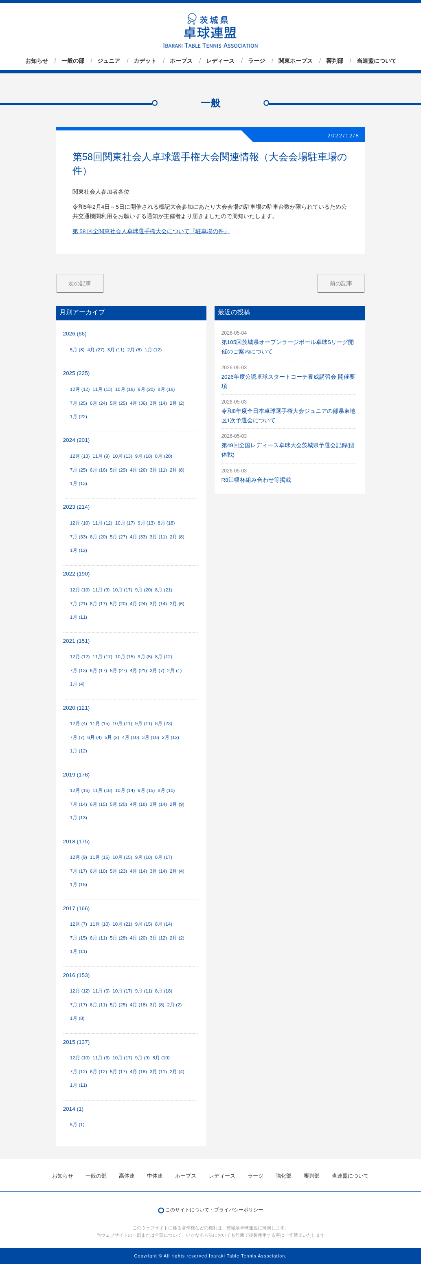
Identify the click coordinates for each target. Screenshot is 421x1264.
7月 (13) (78, 670)
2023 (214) (76, 507)
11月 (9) (101, 456)
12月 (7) (78, 924)
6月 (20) (98, 536)
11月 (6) (101, 990)
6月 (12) (98, 1071)
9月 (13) (146, 523)
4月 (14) (138, 871)
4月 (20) (138, 937)
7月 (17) (78, 871)
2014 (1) (73, 1109)
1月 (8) (77, 1018)
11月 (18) (102, 790)
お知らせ (36, 60)
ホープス (181, 60)
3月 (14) (158, 403)
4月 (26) (138, 470)
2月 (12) (170, 737)
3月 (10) (150, 737)
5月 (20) (118, 603)
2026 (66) (74, 334)
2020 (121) (76, 708)
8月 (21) (163, 589)
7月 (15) (78, 937)
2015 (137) (76, 1042)
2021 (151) (76, 641)
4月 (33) (138, 536)
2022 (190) (76, 574)
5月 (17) (118, 1071)
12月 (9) (78, 857)
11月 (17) (102, 656)
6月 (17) (98, 603)
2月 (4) (177, 871)
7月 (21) (78, 603)
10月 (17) (125, 523)
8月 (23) (163, 723)
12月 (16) (80, 790)
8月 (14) (163, 924)
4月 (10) (130, 737)
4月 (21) (138, 670)
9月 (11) (143, 723)
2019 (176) (76, 775)
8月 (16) (166, 389)
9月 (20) (146, 389)
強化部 (284, 1176)
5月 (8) (77, 349)
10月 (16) (125, 389)
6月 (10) (98, 871)
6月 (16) (98, 470)
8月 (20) (163, 456)
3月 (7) (157, 670)
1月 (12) (153, 349)
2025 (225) (76, 373)
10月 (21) (122, 924)
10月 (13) (122, 456)
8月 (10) (166, 790)
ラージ (256, 60)
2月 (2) (177, 403)
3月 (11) (115, 349)
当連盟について (377, 60)
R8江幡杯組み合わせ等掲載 (256, 480)
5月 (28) (118, 937)
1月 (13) (78, 483)
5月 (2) (112, 737)
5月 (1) (77, 1124)
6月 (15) (98, 804)
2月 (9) (177, 804)
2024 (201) (76, 440)
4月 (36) (138, 403)
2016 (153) (76, 975)
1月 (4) (77, 684)
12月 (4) (78, 723)
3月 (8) (157, 1004)
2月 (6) (177, 603)
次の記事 (79, 283)
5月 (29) (118, 470)
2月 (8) (134, 349)
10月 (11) (122, 723)
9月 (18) (143, 456)
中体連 (155, 1176)
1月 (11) (78, 617)
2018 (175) (76, 841)
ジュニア (108, 60)
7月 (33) (78, 536)
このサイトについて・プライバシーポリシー (214, 1209)
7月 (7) (77, 737)
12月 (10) (80, 523)
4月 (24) (138, 603)
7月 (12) (78, 1071)
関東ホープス (295, 60)
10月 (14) (125, 790)
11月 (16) (100, 857)
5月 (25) (118, 403)
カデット (145, 60)
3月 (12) (158, 937)
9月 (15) (146, 790)
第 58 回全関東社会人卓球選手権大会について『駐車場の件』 (151, 231)
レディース (220, 60)
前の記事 (341, 283)
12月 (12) (80, 389)
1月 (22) (78, 416)
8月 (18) (166, 523)
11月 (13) (102, 389)
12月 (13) (80, 456)
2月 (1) (174, 670)
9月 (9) (142, 1057)
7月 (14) (78, 804)
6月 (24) (98, 403)
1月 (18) (78, 884)
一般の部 (72, 60)
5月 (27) (118, 536)
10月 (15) (125, 656)
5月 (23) (118, 871)
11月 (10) (100, 924)
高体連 (127, 1176)
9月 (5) (145, 656)
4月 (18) (138, 804)
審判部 (334, 60)
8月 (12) (163, 656)
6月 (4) (94, 737)
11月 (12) (102, 523)
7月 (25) (78, 403)
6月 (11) (98, 937)
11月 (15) (100, 723)
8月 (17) (163, 857)
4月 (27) (95, 349)
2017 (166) (76, 908)
